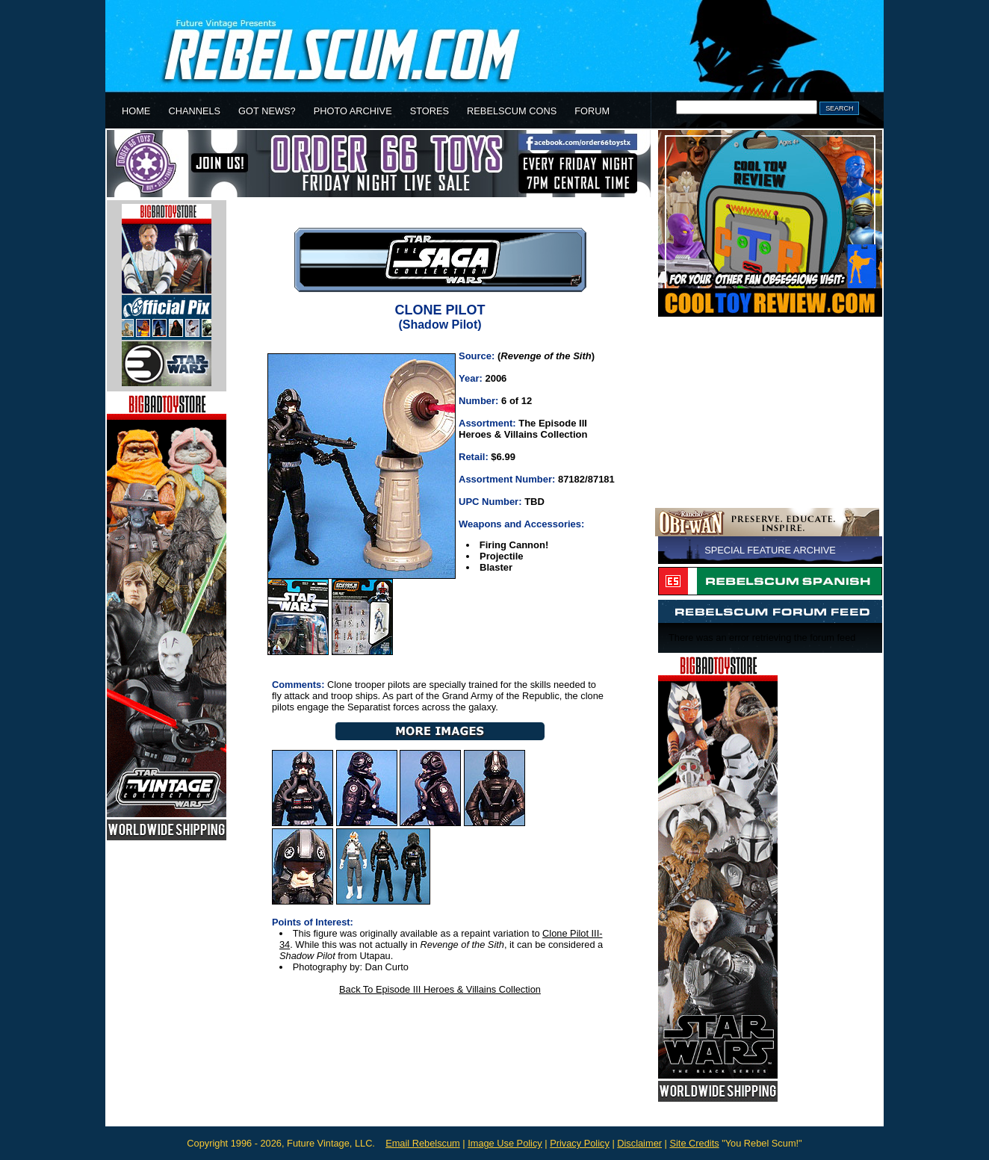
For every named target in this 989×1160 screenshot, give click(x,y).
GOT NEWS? (267, 111)
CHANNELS (194, 111)
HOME (136, 111)
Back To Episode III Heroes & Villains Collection (440, 989)
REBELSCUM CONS (511, 111)
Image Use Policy (505, 1143)
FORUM (592, 111)
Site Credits (694, 1143)
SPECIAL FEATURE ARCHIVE (770, 550)
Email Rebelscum (422, 1143)
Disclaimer (639, 1143)
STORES (429, 111)
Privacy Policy (580, 1143)
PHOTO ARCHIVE (353, 111)
